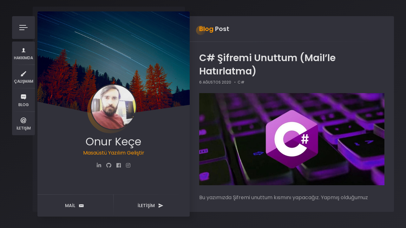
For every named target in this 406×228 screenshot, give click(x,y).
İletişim (23, 123)
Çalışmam (23, 76)
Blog (23, 99)
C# (241, 82)
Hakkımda (23, 53)
